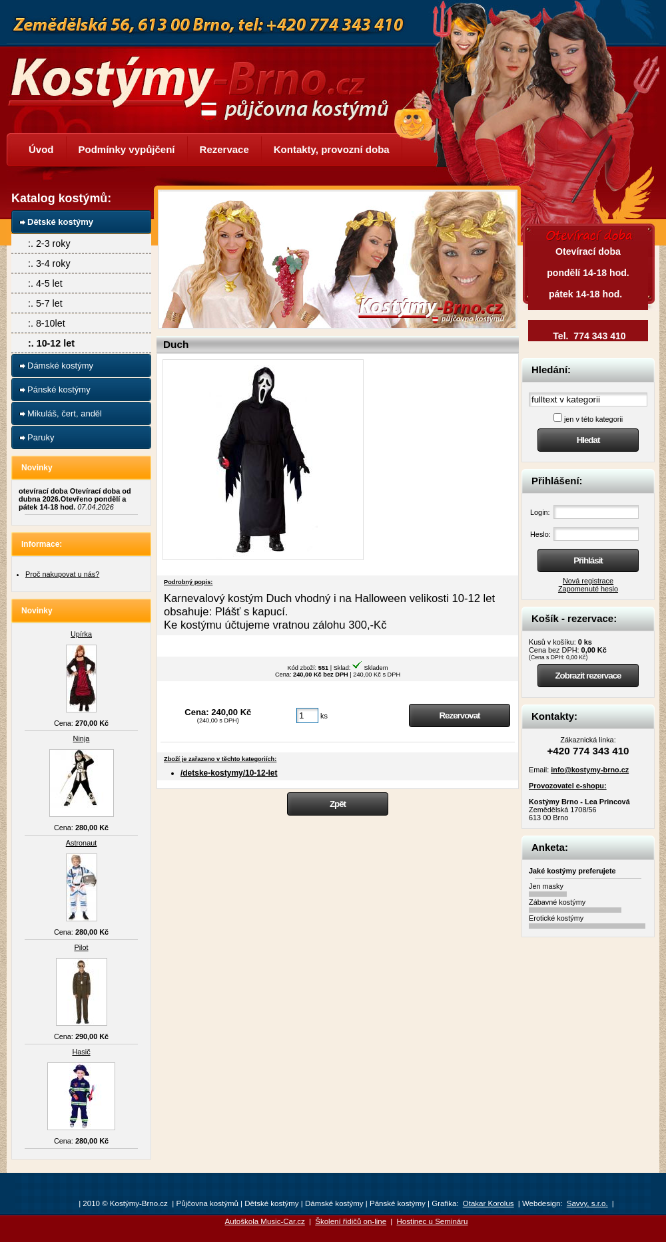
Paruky (40, 437)
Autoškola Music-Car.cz (265, 1221)
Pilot (81, 947)
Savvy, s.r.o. (587, 1203)
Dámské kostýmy (60, 366)
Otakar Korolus (488, 1203)
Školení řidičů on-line (350, 1221)
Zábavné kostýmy (557, 902)
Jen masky (546, 886)
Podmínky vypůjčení (127, 149)
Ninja (81, 738)
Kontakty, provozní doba (332, 149)
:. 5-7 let (45, 303)
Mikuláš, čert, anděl (64, 413)
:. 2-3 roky (49, 243)
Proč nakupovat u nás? (62, 574)
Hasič (81, 1052)
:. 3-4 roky (49, 263)
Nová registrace (588, 581)
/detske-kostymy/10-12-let (229, 773)
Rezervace (224, 149)
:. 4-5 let (45, 283)
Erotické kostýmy (556, 918)
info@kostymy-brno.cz (590, 770)
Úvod (41, 149)
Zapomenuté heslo (588, 589)
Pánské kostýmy (59, 389)
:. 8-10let (46, 323)
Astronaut (81, 843)
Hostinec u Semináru (432, 1221)
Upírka (81, 634)
